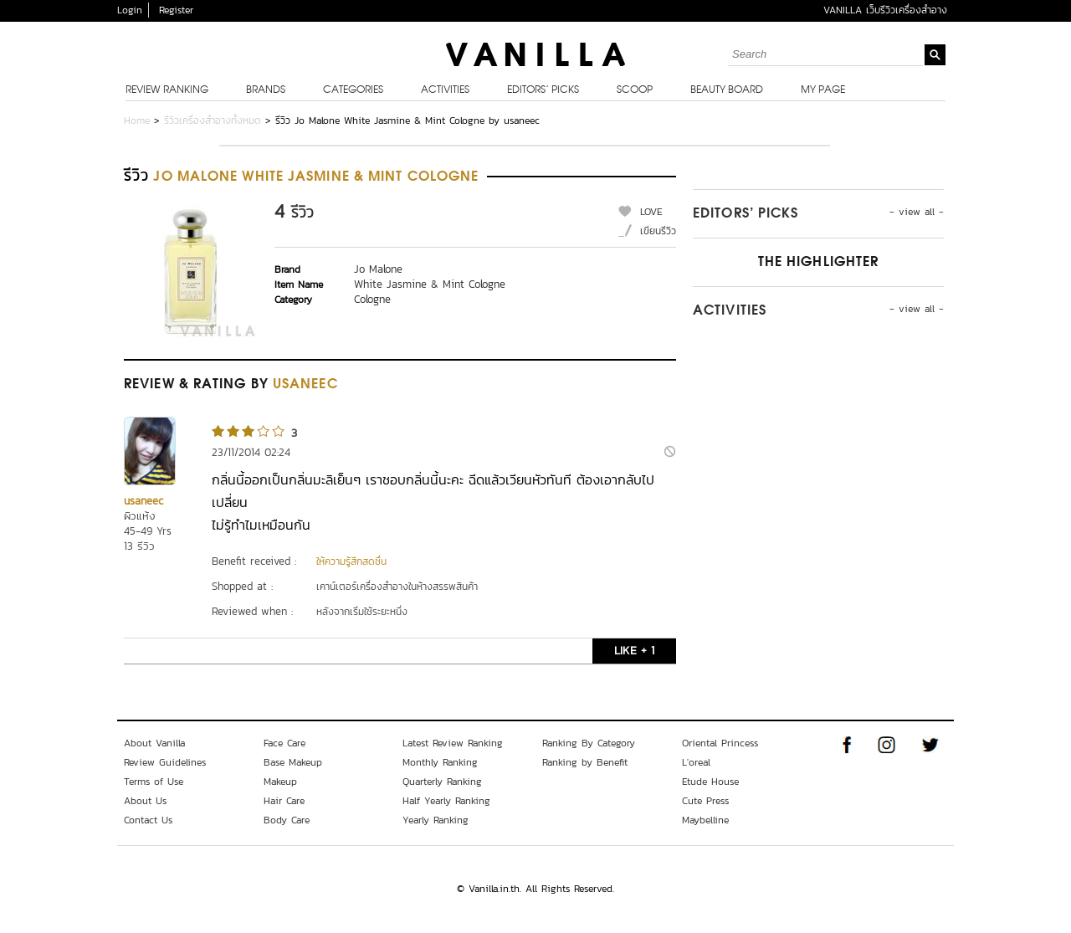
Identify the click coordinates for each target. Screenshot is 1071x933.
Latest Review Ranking (452, 743)
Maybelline (705, 820)
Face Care (284, 743)
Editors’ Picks (543, 90)
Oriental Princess (720, 743)
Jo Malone (378, 269)
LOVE (651, 211)
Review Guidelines (165, 762)
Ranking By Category (588, 743)
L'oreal (696, 762)
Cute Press (705, 800)
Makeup (280, 781)
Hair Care (284, 800)
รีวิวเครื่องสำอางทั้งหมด (212, 120)
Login (129, 10)
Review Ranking (167, 90)
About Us (145, 800)
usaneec (143, 501)
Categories (353, 90)
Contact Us (148, 820)
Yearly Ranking (435, 820)
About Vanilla (154, 743)
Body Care (287, 820)
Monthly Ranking (440, 762)
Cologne (372, 299)
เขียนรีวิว (658, 230)
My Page (823, 90)
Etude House (710, 781)
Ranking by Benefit (585, 762)
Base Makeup (293, 762)
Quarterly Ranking (442, 781)
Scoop (635, 90)
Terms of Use (153, 781)
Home (137, 120)
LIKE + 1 (634, 650)
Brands (265, 90)
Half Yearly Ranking (446, 800)
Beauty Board (726, 90)
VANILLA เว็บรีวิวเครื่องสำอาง (885, 10)
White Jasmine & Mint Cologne (429, 284)
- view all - (916, 211)
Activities (445, 90)
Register (176, 10)
